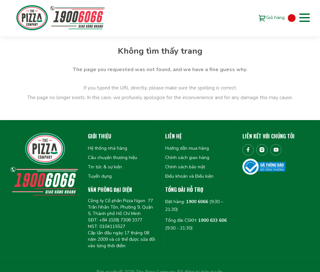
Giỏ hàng (275, 17)
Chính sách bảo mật (185, 167)
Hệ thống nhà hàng (107, 148)
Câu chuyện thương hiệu (112, 158)
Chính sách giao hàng (187, 158)
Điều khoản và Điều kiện (189, 176)
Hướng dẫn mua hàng (187, 148)
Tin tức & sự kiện (105, 167)
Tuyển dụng (100, 176)
